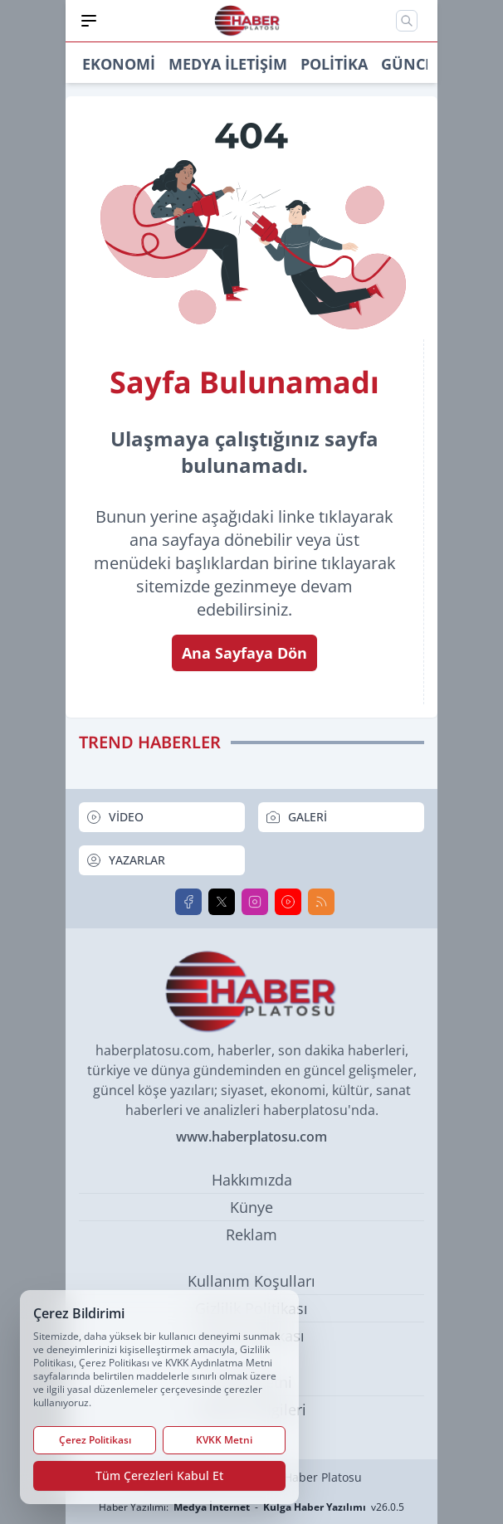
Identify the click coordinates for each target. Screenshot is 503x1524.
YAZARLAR (125, 860)
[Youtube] (288, 902)
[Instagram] (255, 902)
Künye (251, 1207)
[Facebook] (188, 902)
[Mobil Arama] (407, 21)
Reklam (251, 1234)
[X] (221, 902)
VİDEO (114, 817)
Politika (334, 64)
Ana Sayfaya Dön (244, 653)
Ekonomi (118, 64)
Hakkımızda (252, 1180)
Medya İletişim (227, 64)
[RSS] (321, 902)
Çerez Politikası (95, 1440)
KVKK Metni (224, 1440)
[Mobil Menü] (89, 21)
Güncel (411, 64)
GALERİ (296, 817)
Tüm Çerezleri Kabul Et (159, 1475)
